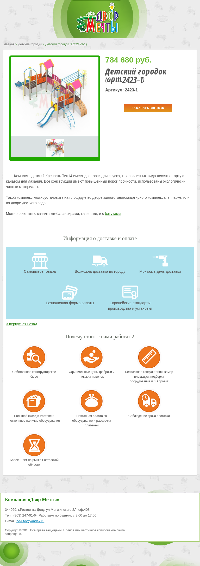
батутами (113, 214)
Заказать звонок (148, 108)
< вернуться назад (21, 324)
